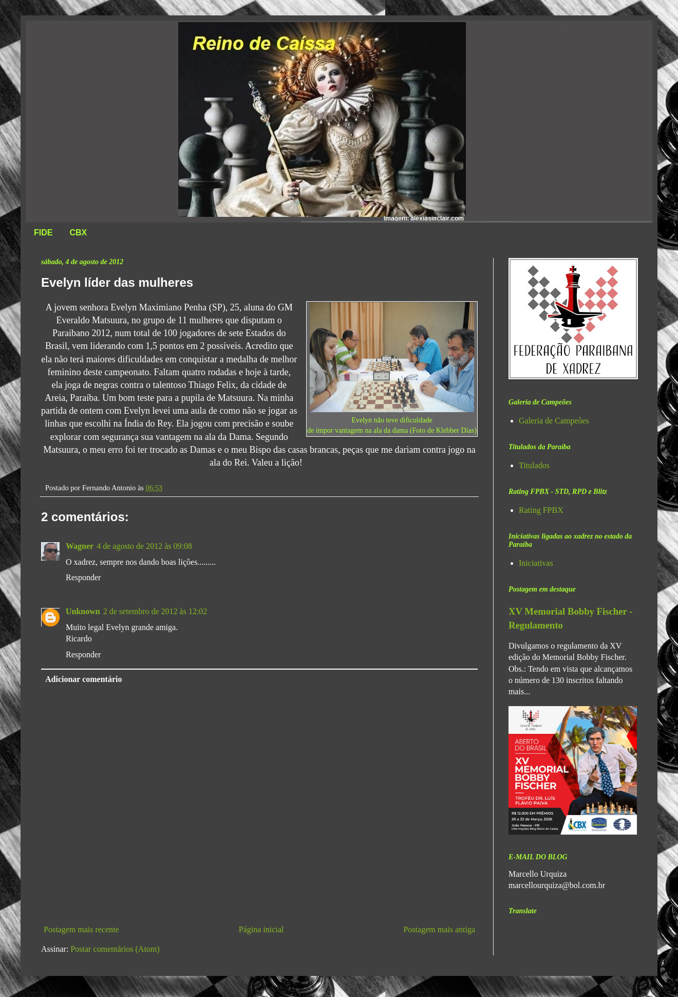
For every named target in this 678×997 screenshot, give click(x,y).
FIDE (43, 232)
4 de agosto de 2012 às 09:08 (144, 546)
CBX (78, 232)
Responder (83, 577)
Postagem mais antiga (439, 929)
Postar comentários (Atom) (114, 949)
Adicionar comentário (83, 679)
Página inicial (261, 929)
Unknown (83, 611)
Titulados (534, 465)
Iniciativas (536, 563)
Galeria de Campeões (554, 420)
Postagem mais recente (81, 929)
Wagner (79, 546)
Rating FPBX (541, 510)
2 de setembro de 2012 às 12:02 (155, 611)
